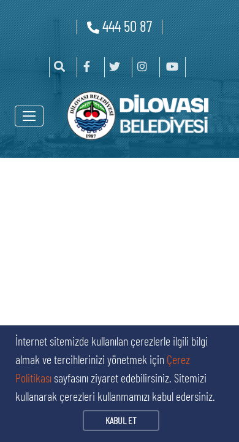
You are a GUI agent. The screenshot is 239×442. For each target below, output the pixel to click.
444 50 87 (119, 26)
